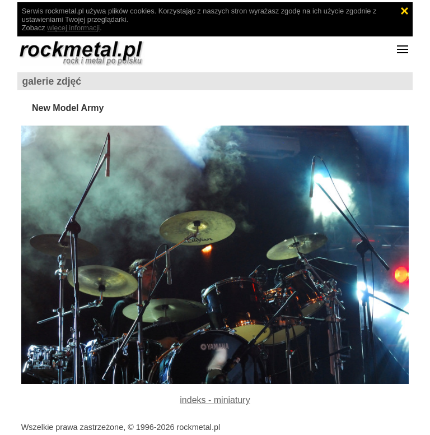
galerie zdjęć (52, 81)
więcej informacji (73, 28)
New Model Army (68, 108)
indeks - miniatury (215, 400)
